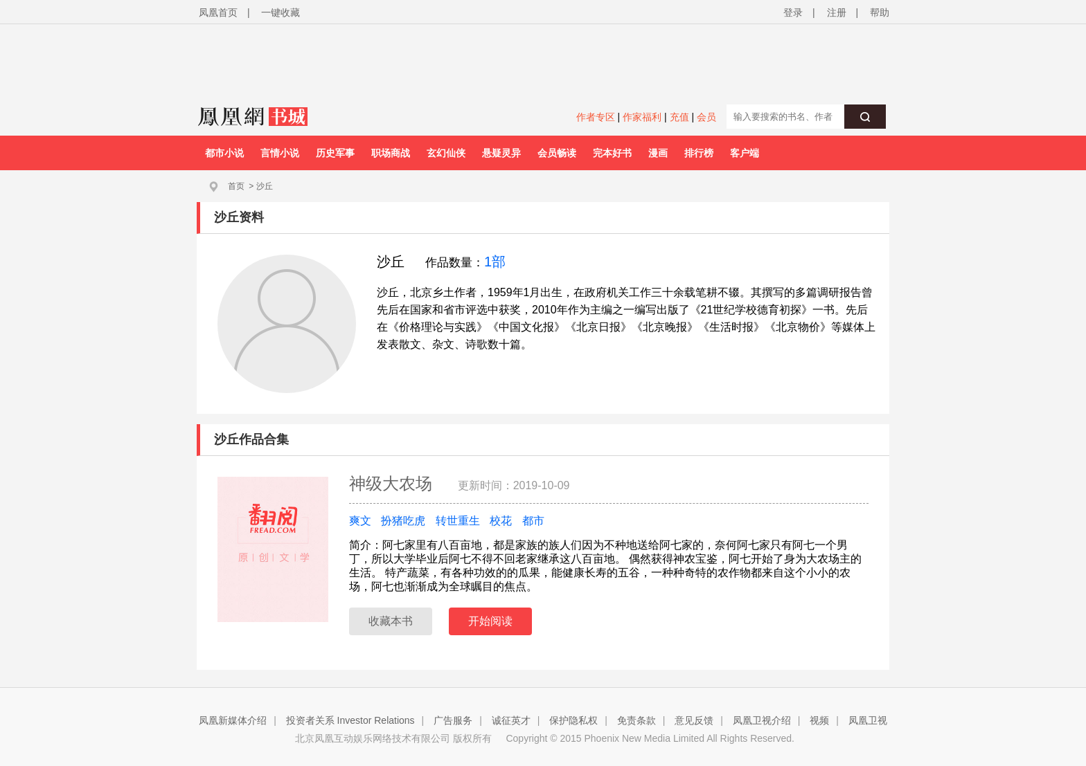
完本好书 (612, 152)
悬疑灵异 (501, 152)
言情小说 (279, 152)
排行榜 (698, 152)
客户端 (744, 152)
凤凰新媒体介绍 (233, 720)
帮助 (879, 12)
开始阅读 (490, 621)
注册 (836, 12)
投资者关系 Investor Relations (350, 720)
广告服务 (453, 720)
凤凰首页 (218, 12)
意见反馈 (694, 720)
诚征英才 (511, 720)
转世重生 (458, 521)
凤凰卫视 (867, 720)
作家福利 (642, 116)
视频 (819, 720)
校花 (501, 521)
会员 (706, 116)
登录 (793, 12)
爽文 (360, 521)
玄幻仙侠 (446, 152)
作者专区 (595, 116)
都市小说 (224, 152)
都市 (533, 521)
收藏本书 (390, 621)
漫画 (658, 152)
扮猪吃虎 (403, 521)
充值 (679, 116)
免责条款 (636, 720)
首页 (236, 186)
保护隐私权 (573, 720)
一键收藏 (280, 12)
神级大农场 (393, 483)
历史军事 (335, 152)
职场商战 (390, 152)
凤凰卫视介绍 (762, 720)
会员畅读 (556, 152)
